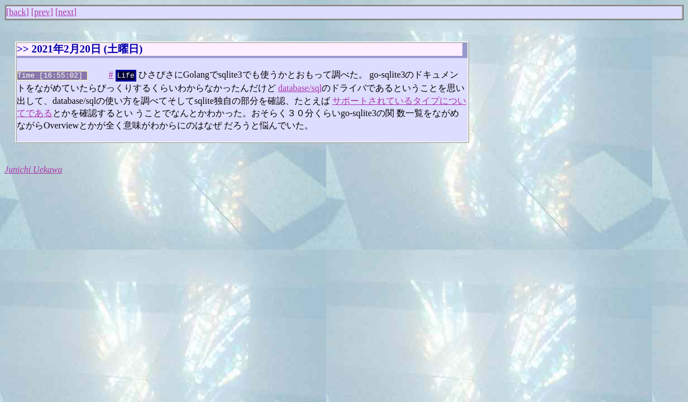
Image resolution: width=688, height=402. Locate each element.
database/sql (300, 87)
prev (42, 12)
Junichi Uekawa (33, 168)
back (17, 12)
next (66, 12)
